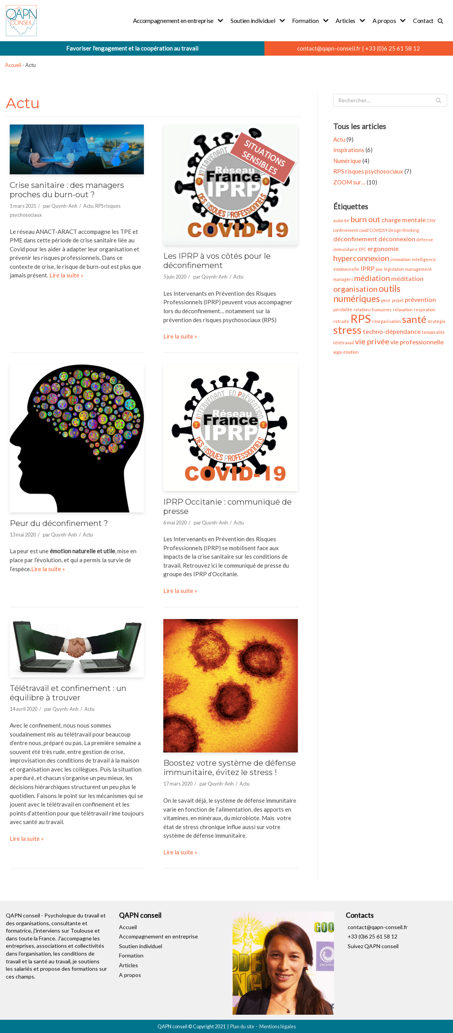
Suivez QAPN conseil (373, 945)
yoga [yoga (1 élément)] (337, 351)
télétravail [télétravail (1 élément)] (343, 342)
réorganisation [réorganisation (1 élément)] (386, 320)
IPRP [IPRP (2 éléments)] (367, 268)
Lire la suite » (66, 275)
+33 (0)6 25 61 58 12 (392, 48)
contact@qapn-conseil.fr (329, 48)
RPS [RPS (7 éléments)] (360, 318)
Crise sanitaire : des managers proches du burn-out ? (67, 189)
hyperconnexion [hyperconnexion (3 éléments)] (361, 258)
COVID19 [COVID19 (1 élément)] (378, 229)
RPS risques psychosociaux (368, 171)
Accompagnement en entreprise (158, 936)
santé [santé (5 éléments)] (414, 318)
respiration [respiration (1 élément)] (425, 309)
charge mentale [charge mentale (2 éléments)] (403, 219)
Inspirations (348, 149)
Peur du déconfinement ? (59, 523)
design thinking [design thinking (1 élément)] (403, 229)
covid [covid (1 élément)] (364, 229)
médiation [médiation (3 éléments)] (372, 277)
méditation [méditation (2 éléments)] (407, 278)
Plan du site (242, 1026)
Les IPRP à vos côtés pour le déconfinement (217, 260)
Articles (128, 964)
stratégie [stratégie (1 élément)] (436, 320)
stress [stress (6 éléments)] (347, 329)
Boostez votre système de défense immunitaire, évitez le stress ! (229, 767)
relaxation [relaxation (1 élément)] (403, 309)
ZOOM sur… (349, 182)
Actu (88, 205)
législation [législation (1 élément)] (394, 268)
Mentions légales (277, 1026)
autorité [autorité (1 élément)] (341, 220)
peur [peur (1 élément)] (386, 299)
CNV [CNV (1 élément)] (431, 220)
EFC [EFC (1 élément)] (362, 248)
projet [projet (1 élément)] (398, 299)
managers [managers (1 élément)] (343, 279)
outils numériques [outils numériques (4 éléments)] (367, 292)
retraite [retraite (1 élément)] (341, 320)
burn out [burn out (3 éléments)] (365, 219)
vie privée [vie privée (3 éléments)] (372, 341)
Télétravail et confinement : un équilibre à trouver (68, 692)
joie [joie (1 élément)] (379, 268)
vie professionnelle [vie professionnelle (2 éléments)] (417, 341)
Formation (131, 955)
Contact (423, 20)
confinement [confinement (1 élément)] (345, 229)
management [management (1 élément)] (418, 268)
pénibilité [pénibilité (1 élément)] (342, 309)
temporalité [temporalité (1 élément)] (433, 331)
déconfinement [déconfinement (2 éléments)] (355, 238)
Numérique (347, 160)
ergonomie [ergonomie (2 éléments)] (383, 248)
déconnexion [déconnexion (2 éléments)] (396, 238)
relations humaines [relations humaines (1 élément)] (372, 309)
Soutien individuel (140, 945)
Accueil (13, 65)
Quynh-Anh (64, 205)
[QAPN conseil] (21, 20)
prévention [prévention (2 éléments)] (420, 299)
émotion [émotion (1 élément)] (351, 351)
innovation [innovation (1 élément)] (400, 259)
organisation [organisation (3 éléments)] (355, 288)
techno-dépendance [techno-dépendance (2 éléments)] (392, 331)
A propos (130, 974)
